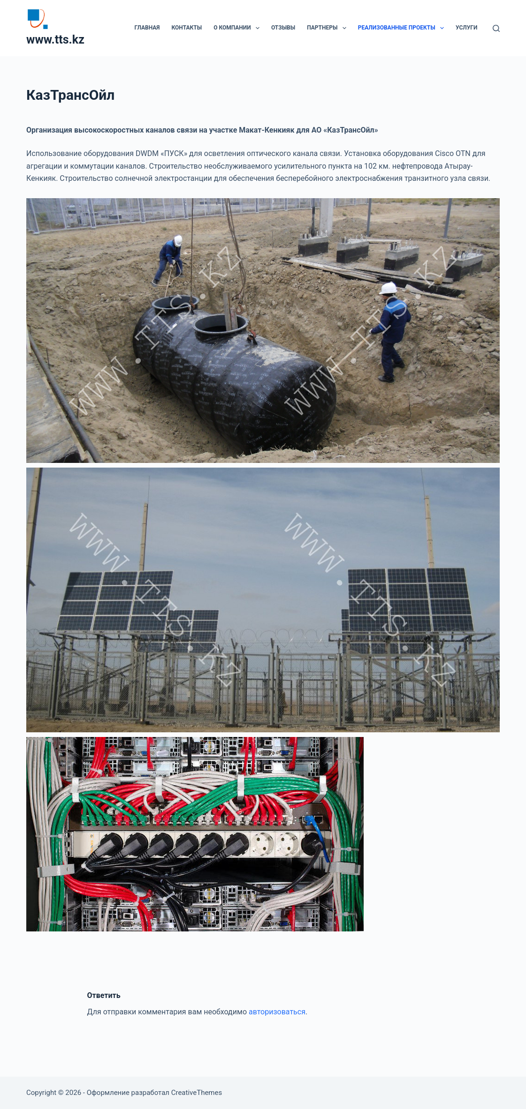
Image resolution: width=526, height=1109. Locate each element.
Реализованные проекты (403, 28)
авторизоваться (277, 1011)
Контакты (187, 27)
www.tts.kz (55, 39)
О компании (238, 28)
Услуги (466, 27)
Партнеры (328, 28)
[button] (257, 28)
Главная (147, 27)
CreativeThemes (196, 1092)
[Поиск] (496, 28)
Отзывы (283, 27)
